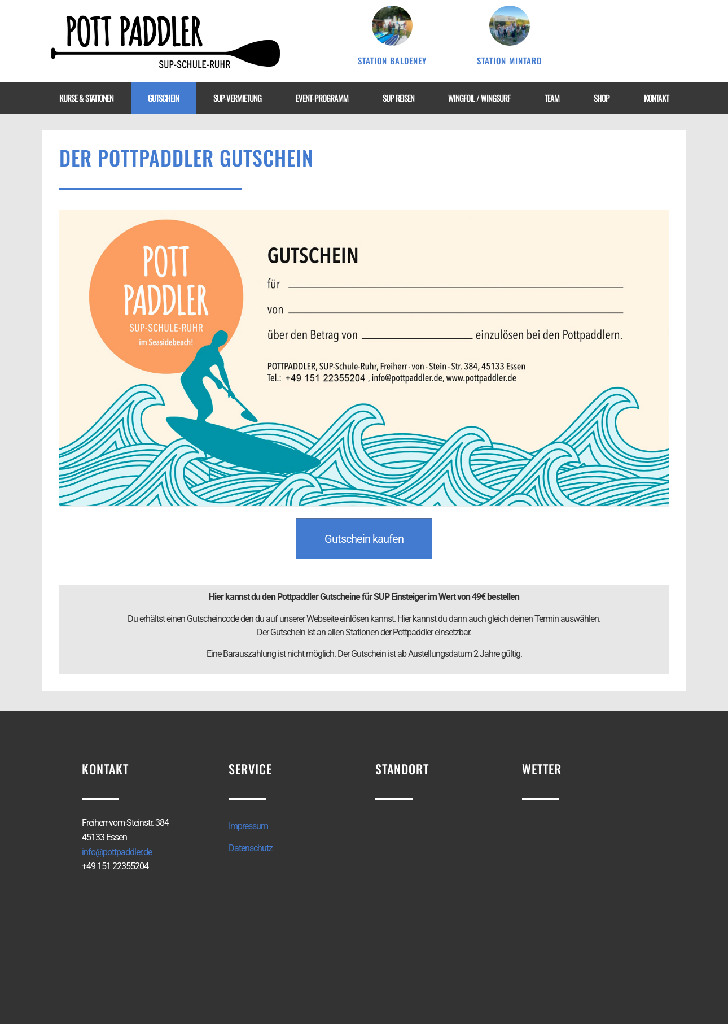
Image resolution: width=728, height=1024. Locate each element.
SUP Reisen (398, 97)
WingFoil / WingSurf (479, 97)
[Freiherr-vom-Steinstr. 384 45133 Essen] (437, 910)
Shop (601, 97)
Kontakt (656, 97)
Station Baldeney (392, 60)
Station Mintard (509, 60)
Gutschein (163, 97)
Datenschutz (251, 848)
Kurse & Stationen (86, 97)
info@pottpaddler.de (117, 852)
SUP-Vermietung (237, 97)
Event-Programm (322, 97)
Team (552, 97)
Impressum (248, 826)
